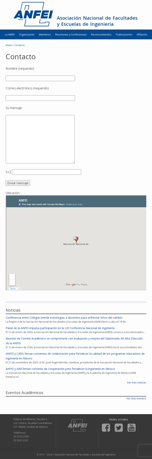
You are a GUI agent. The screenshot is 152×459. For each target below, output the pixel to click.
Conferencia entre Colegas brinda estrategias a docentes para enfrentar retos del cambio (64, 317)
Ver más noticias (136, 382)
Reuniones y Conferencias (71, 34)
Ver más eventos (136, 398)
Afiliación (142, 34)
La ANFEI (10, 34)
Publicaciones (124, 34)
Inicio (9, 45)
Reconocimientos (101, 34)
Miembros (45, 34)
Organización (27, 34)
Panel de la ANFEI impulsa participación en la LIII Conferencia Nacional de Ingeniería (60, 328)
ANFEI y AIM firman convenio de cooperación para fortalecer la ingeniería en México (60, 369)
